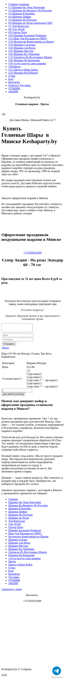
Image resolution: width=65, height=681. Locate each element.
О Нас (11, 75)
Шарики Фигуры (18, 547)
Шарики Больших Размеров (24, 531)
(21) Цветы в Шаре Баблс (23, 69)
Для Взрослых (16, 522)
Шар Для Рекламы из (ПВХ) (25, 535)
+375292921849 (32, 252)
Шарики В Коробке (19, 510)
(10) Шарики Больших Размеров (27, 35)
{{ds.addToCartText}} (13, 395)
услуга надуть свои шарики (24, 559)
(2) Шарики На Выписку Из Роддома (30, 10)
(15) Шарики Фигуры (20, 51)
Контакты (14, 82)
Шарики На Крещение (21, 556)
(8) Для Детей (16, 29)
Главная (13, 500)
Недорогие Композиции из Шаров (28, 538)
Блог (11, 79)
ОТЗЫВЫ (14, 88)
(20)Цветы (14, 66)
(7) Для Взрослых (18, 26)
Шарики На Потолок (20, 516)
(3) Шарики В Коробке (21, 13)
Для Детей (14, 525)
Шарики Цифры (17, 513)
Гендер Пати (15, 528)
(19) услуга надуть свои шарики (27, 63)
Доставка (13, 578)
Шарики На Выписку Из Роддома (28, 506)
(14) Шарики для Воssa (22, 47)
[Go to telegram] (56, 670)
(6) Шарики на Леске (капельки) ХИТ (30, 22)
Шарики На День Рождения (24, 503)
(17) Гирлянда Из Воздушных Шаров (30, 57)
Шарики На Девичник (21, 550)
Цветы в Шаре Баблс (20, 566)
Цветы (12, 563)
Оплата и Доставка (19, 85)
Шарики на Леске (18, 519)
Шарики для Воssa (19, 544)
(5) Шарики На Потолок (22, 19)
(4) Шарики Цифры (19, 16)
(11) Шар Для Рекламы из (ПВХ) (27, 38)
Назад (5, 349)
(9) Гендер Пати (17, 32)
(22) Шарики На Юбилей (23, 72)
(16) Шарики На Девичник (24, 54)
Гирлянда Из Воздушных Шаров (27, 553)
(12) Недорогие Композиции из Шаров (31, 41)
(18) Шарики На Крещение (24, 60)
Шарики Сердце (17, 541)
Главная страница (18, 4)
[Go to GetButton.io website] (56, 677)
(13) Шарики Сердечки (21, 44)
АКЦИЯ (13, 91)
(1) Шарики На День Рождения (26, 7)
